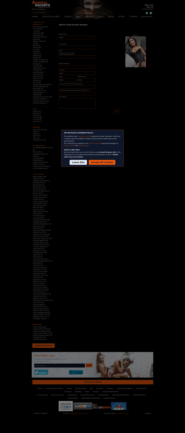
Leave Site (78, 162)
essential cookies (84, 136)
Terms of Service (94, 143)
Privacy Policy (69, 146)
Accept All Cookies (102, 162)
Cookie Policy (83, 146)
